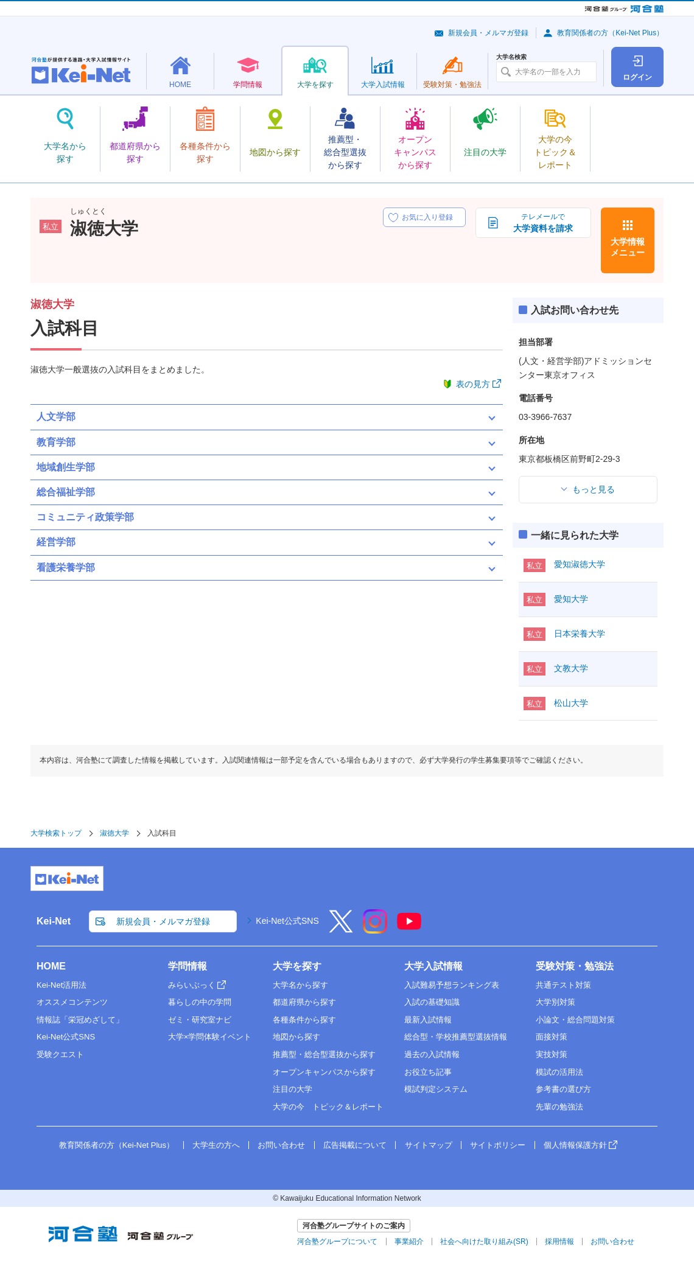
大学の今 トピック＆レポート (328, 1106)
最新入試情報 (428, 1019)
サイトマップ (428, 1145)
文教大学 (571, 668)
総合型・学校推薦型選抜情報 (455, 1036)
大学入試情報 (433, 966)
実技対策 (551, 1054)
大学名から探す (300, 985)
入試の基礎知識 (432, 1002)
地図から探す (296, 1036)
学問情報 (187, 966)
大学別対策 (555, 1002)
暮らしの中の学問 (199, 1002)
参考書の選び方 (563, 1089)
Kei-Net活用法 (61, 985)
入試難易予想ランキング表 (451, 985)
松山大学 (571, 703)
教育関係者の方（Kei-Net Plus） (610, 33)
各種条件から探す (304, 1019)
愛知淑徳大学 (579, 564)
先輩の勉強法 (559, 1106)
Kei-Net (54, 921)
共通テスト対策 (563, 985)
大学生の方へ (216, 1145)
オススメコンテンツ (72, 1002)
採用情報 (559, 1241)
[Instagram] (375, 929)
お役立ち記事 (428, 1072)
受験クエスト (60, 1054)
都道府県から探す (304, 1002)
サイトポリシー (497, 1145)
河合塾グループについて (337, 1241)
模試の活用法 (559, 1072)
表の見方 (473, 384)
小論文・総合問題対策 (575, 1019)
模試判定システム (436, 1089)
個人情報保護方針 (575, 1145)
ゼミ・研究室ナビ (199, 1019)
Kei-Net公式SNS (287, 921)
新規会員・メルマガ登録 (488, 33)
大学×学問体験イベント (210, 1036)
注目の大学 (292, 1089)
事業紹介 (409, 1241)
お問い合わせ (281, 1145)
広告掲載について (355, 1145)
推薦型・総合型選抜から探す (324, 1054)
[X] (341, 929)
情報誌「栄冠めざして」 (80, 1019)
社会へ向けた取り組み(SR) (484, 1241)
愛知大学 (571, 599)
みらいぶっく (192, 985)
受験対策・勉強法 (575, 966)
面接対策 (551, 1036)
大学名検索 (511, 57)
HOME (51, 966)
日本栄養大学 (579, 633)
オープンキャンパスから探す (324, 1072)
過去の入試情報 (432, 1054)
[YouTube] (409, 929)
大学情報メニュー (628, 247)
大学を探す (297, 966)
